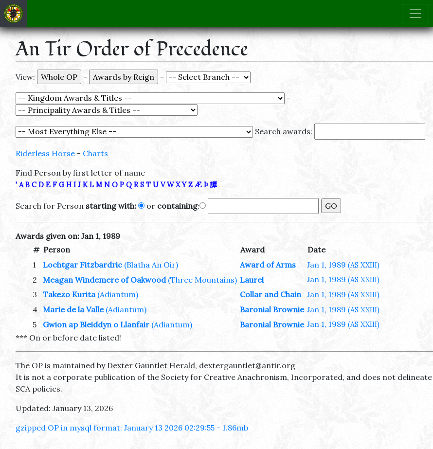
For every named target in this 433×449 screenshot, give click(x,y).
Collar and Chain (270, 294)
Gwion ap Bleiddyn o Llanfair (96, 324)
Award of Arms (268, 264)
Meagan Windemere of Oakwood (104, 280)
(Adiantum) (117, 294)
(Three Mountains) (202, 280)
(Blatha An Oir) (151, 264)
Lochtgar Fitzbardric (82, 264)
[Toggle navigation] (415, 13)
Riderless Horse (45, 153)
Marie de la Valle (73, 309)
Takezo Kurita (69, 294)
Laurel (252, 280)
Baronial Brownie (272, 309)
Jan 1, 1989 (343, 264)
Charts (95, 153)
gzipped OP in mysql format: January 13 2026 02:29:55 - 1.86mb (132, 427)
